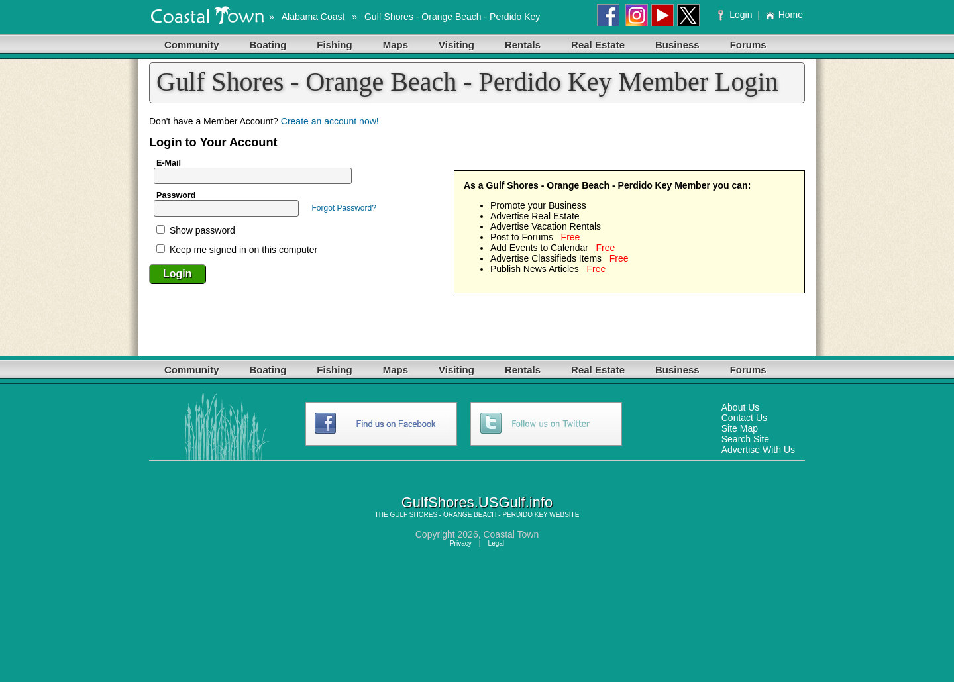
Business (677, 44)
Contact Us (744, 418)
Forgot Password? (343, 208)
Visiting (456, 44)
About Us (740, 407)
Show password (195, 230)
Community (191, 44)
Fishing (334, 44)
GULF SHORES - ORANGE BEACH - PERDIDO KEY (468, 514)
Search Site (745, 439)
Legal (496, 543)
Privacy (461, 543)
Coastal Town (511, 534)
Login (736, 14)
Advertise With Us (758, 449)
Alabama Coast (313, 16)
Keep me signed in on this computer (236, 249)
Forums (748, 44)
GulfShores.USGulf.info (477, 502)
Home (784, 14)
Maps (395, 44)
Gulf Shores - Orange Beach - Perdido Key (452, 16)
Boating (268, 44)
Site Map (739, 428)
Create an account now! (330, 121)
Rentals (523, 44)
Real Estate (598, 44)
